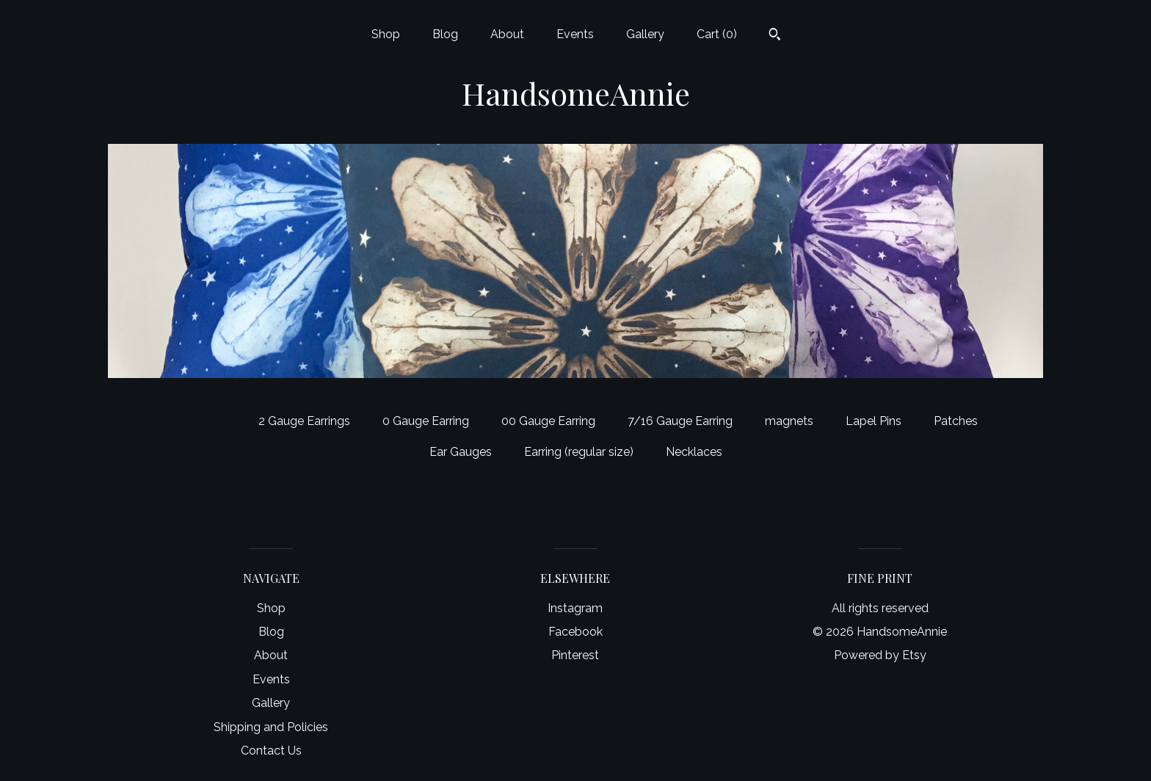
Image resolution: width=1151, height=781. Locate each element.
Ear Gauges (460, 452)
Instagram (575, 608)
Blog (445, 34)
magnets (789, 421)
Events (575, 34)
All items (199, 421)
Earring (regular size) (578, 452)
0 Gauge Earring (425, 421)
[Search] (774, 36)
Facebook (575, 632)
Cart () (717, 34)
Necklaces (694, 452)
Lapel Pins (873, 421)
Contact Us (271, 751)
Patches (956, 421)
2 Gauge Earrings (304, 421)
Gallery (645, 34)
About (507, 34)
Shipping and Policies (271, 727)
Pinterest (575, 655)
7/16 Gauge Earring (680, 421)
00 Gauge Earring (548, 421)
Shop (385, 34)
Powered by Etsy (880, 655)
